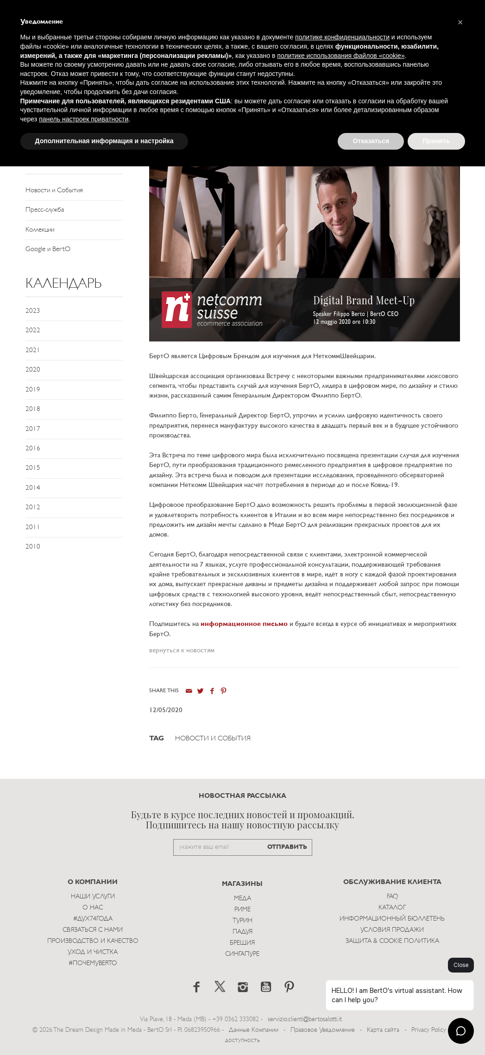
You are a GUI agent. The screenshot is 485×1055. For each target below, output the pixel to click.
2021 (32, 350)
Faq (392, 896)
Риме (242, 909)
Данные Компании (253, 1030)
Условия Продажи (392, 930)
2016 (32, 448)
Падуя (242, 932)
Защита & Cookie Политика (392, 941)
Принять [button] (436, 141)
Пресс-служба (44, 210)
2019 (32, 389)
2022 (32, 330)
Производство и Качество (93, 941)
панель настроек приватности (83, 119)
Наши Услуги (93, 896)
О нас (92, 907)
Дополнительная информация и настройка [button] (104, 141)
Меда (242, 898)
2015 (32, 468)
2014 (32, 488)
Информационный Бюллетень (392, 919)
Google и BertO (47, 249)
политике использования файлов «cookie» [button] (340, 55)
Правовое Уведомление (322, 1030)
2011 (32, 527)
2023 (32, 311)
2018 (32, 409)
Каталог (392, 907)
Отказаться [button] (371, 141)
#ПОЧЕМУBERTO (93, 963)
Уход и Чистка (93, 952)
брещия (242, 943)
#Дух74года (93, 919)
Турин (242, 920)
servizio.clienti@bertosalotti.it (305, 1019)
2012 (32, 507)
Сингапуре (242, 954)
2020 (32, 369)
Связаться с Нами (93, 930)
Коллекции (39, 230)
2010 (32, 546)
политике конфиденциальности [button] (342, 37)
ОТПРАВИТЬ (287, 847)
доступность (242, 1040)
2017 (32, 429)
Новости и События (54, 190)
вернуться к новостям (181, 650)
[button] (460, 22)
